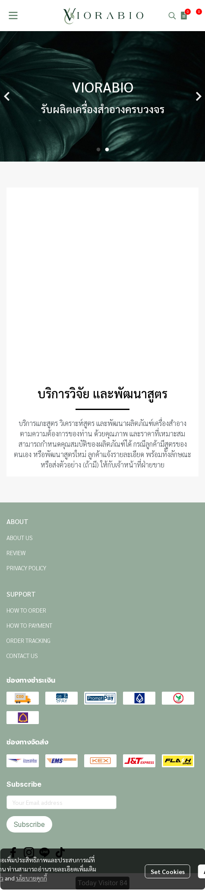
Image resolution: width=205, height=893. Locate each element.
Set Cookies (168, 871)
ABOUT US (19, 537)
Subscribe (29, 824)
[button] (172, 16)
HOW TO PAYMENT (29, 625)
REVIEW (15, 552)
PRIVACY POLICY (26, 568)
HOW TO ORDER (26, 610)
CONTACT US (22, 655)
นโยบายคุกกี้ (31, 878)
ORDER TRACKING (28, 640)
